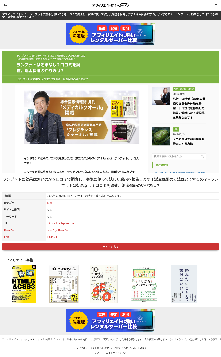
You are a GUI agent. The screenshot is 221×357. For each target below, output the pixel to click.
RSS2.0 (142, 348)
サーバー (9, 230)
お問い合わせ (121, 348)
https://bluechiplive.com (61, 223)
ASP (6, 237)
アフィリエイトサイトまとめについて (93, 348)
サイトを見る (110, 246)
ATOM (133, 348)
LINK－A (52, 237)
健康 (49, 202)
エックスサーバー (57, 230)
